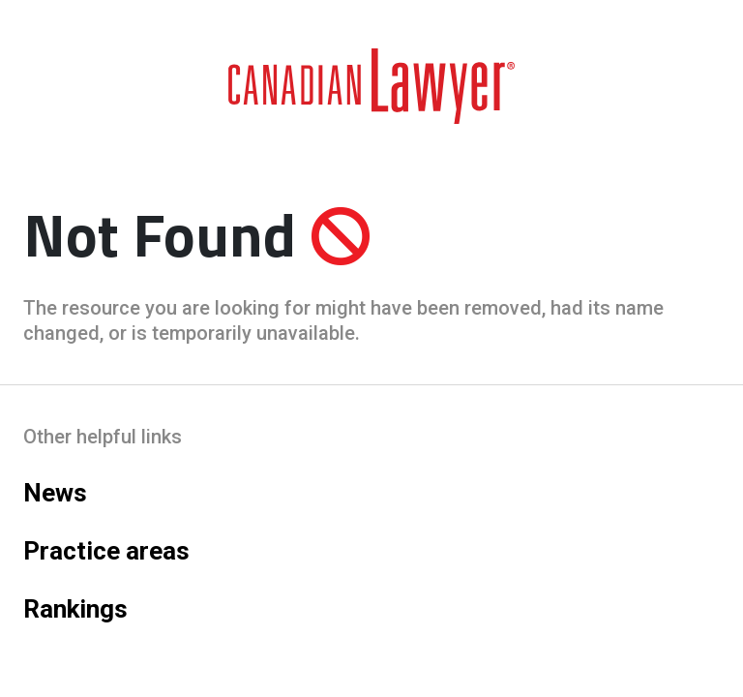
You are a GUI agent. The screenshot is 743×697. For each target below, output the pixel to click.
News (55, 492)
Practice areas (106, 550)
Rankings (75, 608)
